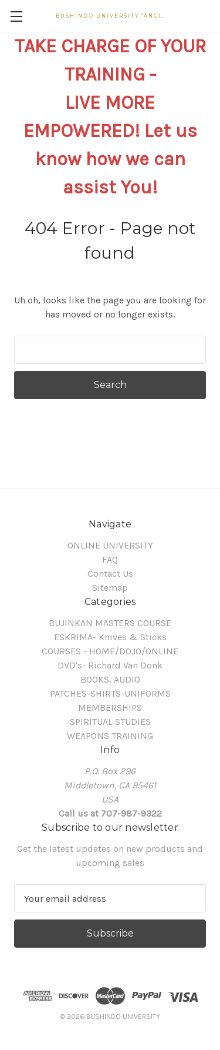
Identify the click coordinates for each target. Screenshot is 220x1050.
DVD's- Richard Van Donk (110, 665)
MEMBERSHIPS (110, 707)
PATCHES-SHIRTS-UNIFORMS (110, 693)
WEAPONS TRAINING (110, 735)
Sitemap (110, 587)
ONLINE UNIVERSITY (110, 545)
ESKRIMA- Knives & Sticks (110, 637)
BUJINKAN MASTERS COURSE (110, 622)
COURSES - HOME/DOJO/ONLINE (110, 651)
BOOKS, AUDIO (110, 679)
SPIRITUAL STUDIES (110, 721)
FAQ (110, 559)
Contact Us (110, 573)
